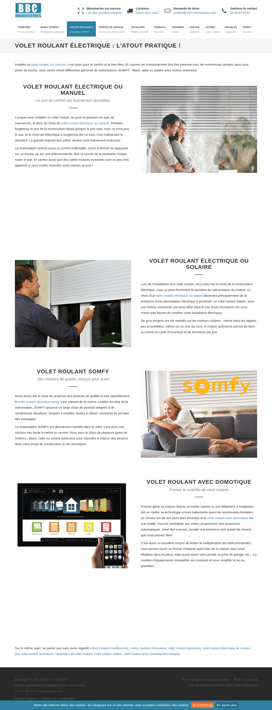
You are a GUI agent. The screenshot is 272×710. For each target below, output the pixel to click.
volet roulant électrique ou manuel (85, 123)
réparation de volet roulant (73, 654)
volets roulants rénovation (148, 648)
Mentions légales (26, 698)
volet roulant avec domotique (227, 518)
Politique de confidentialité (58, 698)
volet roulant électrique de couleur (227, 648)
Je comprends (202, 705)
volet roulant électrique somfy (39, 402)
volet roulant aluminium (184, 648)
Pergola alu (249, 685)
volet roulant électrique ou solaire (179, 295)
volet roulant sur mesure (48, 64)
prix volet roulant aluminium (34, 654)
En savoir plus (227, 705)
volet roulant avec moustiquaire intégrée (152, 654)
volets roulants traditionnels (109, 648)
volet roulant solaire (108, 654)
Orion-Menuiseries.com (46, 691)
